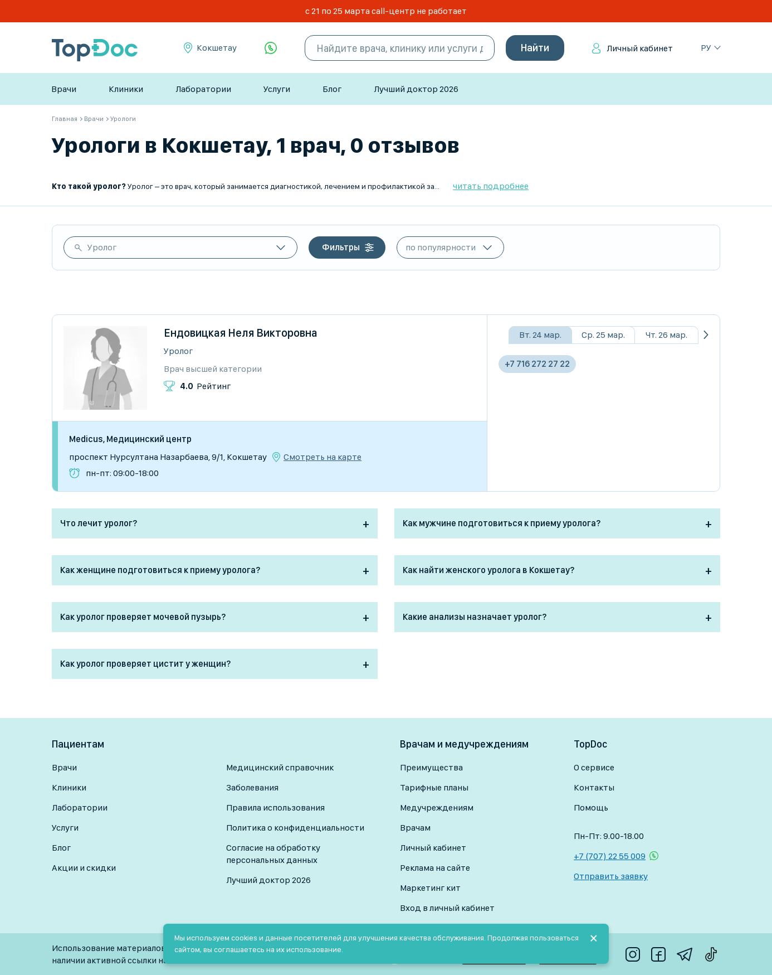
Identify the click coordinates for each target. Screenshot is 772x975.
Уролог (101, 247)
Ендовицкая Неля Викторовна (240, 332)
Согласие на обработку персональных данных (273, 853)
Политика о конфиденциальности (295, 827)
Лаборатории (203, 89)
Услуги (276, 89)
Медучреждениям (436, 807)
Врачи (63, 89)
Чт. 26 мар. (666, 334)
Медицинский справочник (280, 767)
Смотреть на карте (322, 457)
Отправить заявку (611, 876)
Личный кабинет (640, 48)
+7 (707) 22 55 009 (610, 856)
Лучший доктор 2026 (416, 89)
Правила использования (275, 807)
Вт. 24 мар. (540, 334)
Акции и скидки (84, 867)
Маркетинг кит (430, 887)
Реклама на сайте (435, 867)
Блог (332, 89)
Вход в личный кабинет (447, 908)
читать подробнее (491, 186)
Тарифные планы (434, 787)
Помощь (591, 807)
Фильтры (341, 247)
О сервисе (594, 767)
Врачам (415, 827)
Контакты (594, 787)
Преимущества (431, 767)
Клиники (126, 89)
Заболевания (252, 787)
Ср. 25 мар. (603, 334)
